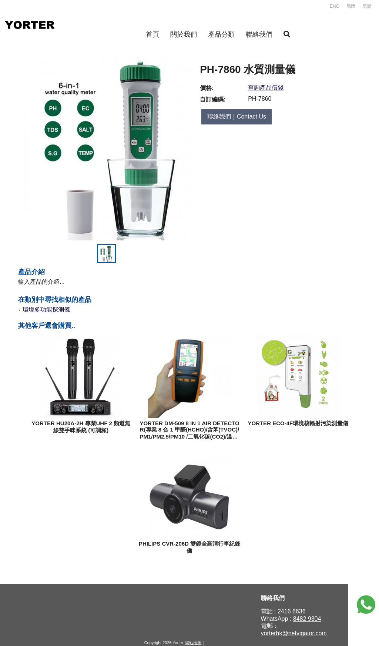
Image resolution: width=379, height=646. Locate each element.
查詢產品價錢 (266, 87)
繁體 (367, 6)
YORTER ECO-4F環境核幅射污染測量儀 (298, 423)
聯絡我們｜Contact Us (236, 116)
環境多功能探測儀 (46, 309)
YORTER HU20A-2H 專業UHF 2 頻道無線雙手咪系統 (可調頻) (80, 426)
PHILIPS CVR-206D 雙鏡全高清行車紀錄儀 (189, 547)
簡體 (350, 6)
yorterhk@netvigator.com (294, 633)
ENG (334, 6)
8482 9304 (307, 619)
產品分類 (221, 34)
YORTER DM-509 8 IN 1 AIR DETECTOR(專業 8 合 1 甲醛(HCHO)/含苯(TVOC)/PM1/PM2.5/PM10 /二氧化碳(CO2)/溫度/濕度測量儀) (189, 430)
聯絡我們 (259, 34)
